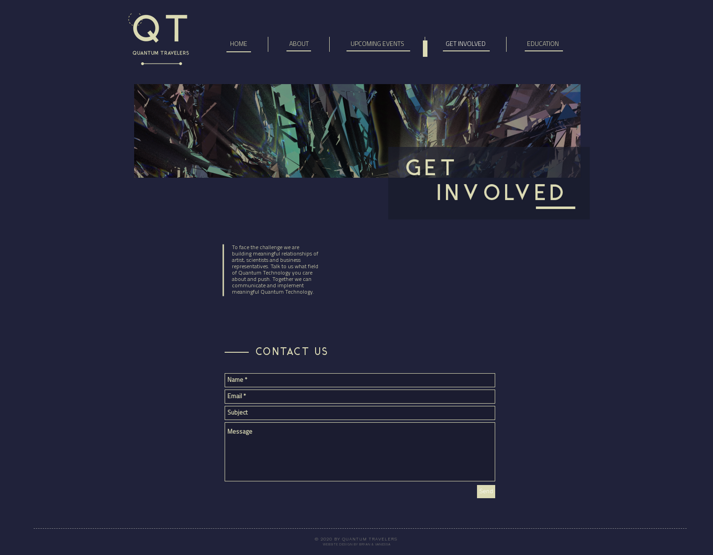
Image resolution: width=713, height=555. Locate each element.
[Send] (486, 491)
